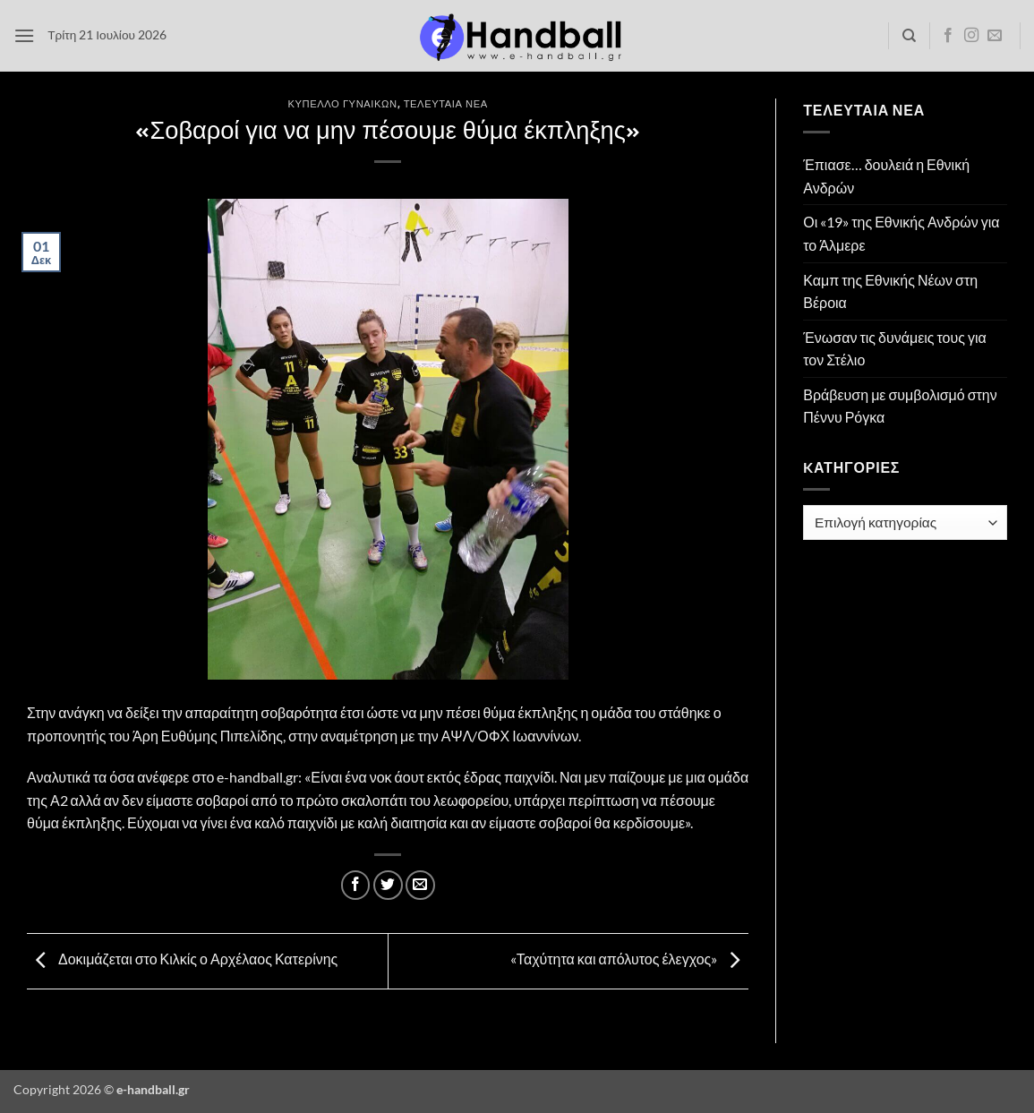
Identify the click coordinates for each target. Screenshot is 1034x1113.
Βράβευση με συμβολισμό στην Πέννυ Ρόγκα (900, 406)
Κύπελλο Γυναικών (342, 103)
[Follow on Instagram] (971, 36)
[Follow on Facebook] (948, 36)
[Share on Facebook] (356, 885)
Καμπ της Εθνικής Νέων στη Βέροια (890, 291)
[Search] (909, 36)
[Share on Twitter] (388, 885)
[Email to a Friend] (420, 885)
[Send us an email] (994, 36)
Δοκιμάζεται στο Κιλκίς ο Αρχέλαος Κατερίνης (182, 958)
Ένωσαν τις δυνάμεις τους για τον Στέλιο (895, 349)
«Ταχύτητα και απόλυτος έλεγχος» (629, 958)
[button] (24, 35)
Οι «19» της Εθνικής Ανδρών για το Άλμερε (901, 233)
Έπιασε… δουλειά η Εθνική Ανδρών (886, 176)
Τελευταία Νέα (446, 103)
